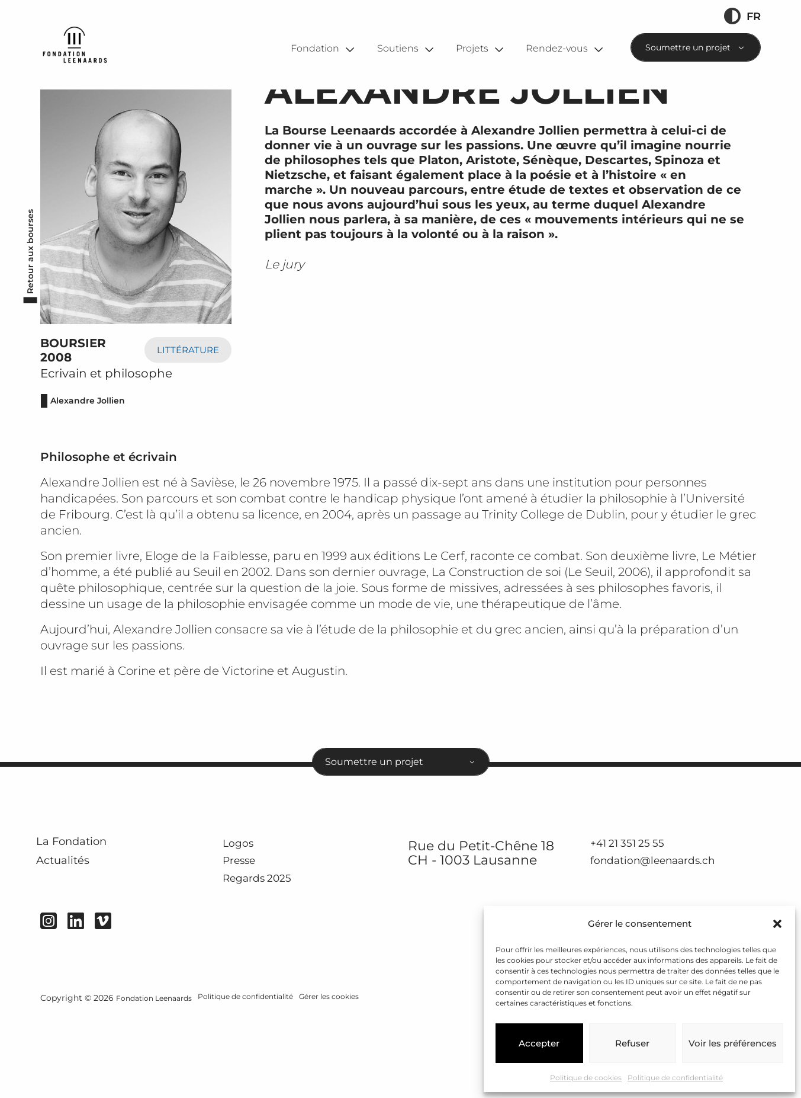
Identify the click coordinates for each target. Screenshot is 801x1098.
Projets (472, 48)
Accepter (539, 1043)
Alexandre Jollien (94, 450)
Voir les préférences (733, 1043)
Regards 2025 (266, 939)
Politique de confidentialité (675, 1077)
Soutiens (398, 48)
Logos (241, 902)
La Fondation (86, 903)
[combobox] (695, 47)
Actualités (75, 932)
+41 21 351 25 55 (632, 902)
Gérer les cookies (342, 1072)
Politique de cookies (586, 1077)
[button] (777, 924)
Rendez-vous (557, 48)
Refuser (632, 1043)
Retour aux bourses (25, 302)
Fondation (315, 48)
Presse (243, 921)
